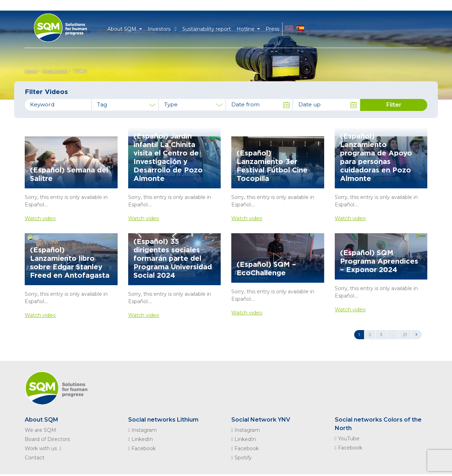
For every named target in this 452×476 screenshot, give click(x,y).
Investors (162, 29)
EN (289, 29)
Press (272, 29)
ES (300, 29)
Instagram (142, 430)
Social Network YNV (260, 419)
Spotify (241, 457)
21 (405, 334)
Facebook (142, 448)
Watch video (40, 218)
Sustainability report (206, 29)
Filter (394, 104)
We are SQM (40, 430)
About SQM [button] (122, 29)
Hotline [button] (246, 29)
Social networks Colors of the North (378, 423)
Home (31, 71)
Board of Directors (47, 439)
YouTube (347, 438)
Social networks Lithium (163, 419)
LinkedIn (140, 439)
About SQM (41, 419)
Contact (34, 457)
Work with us (44, 448)
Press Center (55, 71)
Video (80, 71)
